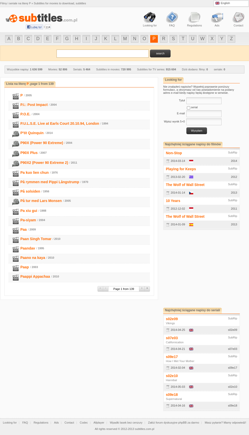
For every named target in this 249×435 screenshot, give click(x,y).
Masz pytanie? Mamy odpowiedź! (225, 422)
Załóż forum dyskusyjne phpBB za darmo (173, 422)
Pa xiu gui (28, 211)
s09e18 (172, 395)
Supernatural (174, 398)
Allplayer (98, 422)
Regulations (41, 422)
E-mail (181, 113)
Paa (23, 229)
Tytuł (182, 100)
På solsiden (30, 191)
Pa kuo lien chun (34, 172)
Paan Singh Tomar (35, 239)
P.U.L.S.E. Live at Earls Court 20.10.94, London (59, 123)
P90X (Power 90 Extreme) (41, 143)
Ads (56, 422)
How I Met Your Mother (180, 361)
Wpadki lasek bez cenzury (126, 422)
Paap (24, 267)
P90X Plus (29, 153)
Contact (69, 422)
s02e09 (172, 319)
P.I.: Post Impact (34, 105)
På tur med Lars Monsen (41, 201)
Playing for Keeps (181, 169)
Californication (175, 342)
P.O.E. (25, 114)
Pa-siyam (28, 220)
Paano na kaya (32, 258)
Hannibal (171, 380)
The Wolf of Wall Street (185, 185)
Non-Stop (174, 153)
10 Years (173, 201)
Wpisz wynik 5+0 (174, 121)
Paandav (27, 248)
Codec (84, 422)
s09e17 (172, 357)
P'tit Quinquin (32, 133)
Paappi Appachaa (35, 276)
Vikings (170, 323)
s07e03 (172, 338)
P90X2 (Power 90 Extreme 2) (44, 163)
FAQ (25, 422)
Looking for (10, 422)
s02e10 (172, 376)
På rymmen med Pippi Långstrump (49, 182)
